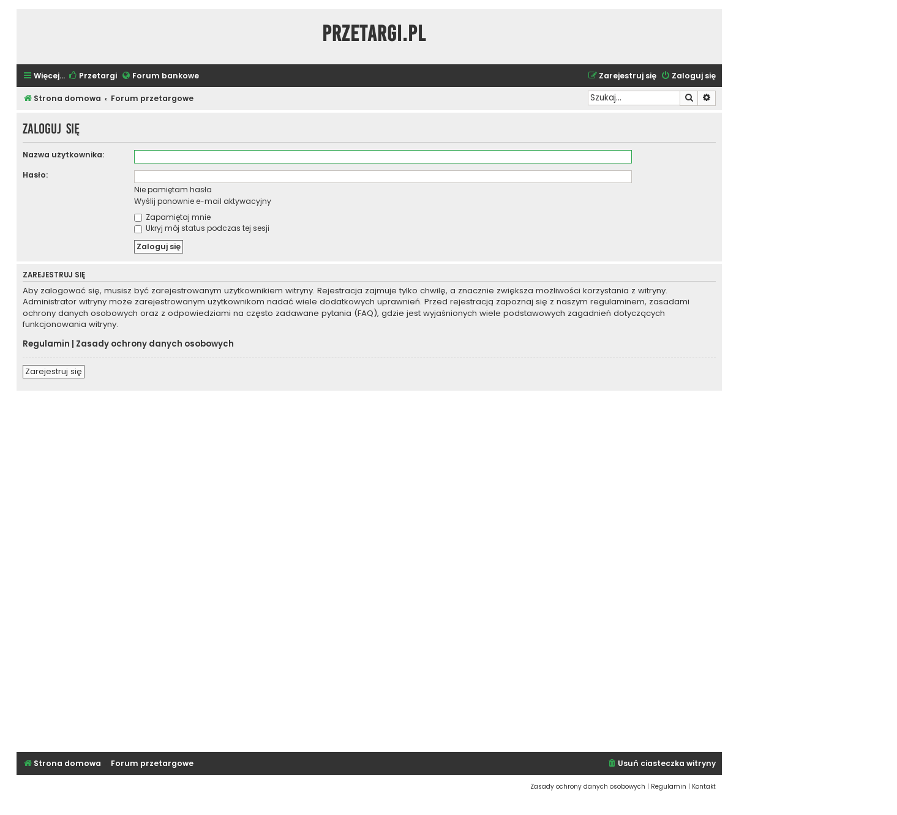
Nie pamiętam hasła (173, 189)
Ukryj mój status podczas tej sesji (201, 228)
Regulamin (46, 344)
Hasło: (35, 175)
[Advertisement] (369, 569)
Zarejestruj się (53, 371)
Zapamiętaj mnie (172, 217)
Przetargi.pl (374, 33)
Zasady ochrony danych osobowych (155, 344)
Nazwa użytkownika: (63, 154)
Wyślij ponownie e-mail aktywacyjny (202, 201)
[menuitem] (92, 76)
